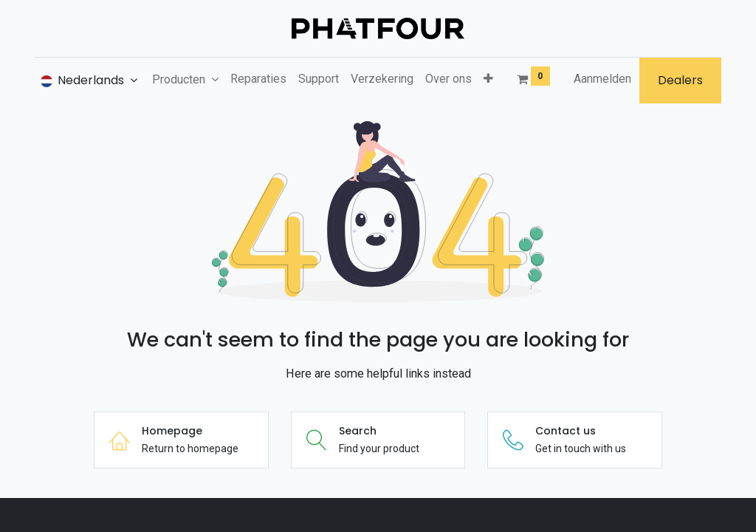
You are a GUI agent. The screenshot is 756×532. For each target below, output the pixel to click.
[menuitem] (258, 79)
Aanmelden (602, 79)
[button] (488, 79)
